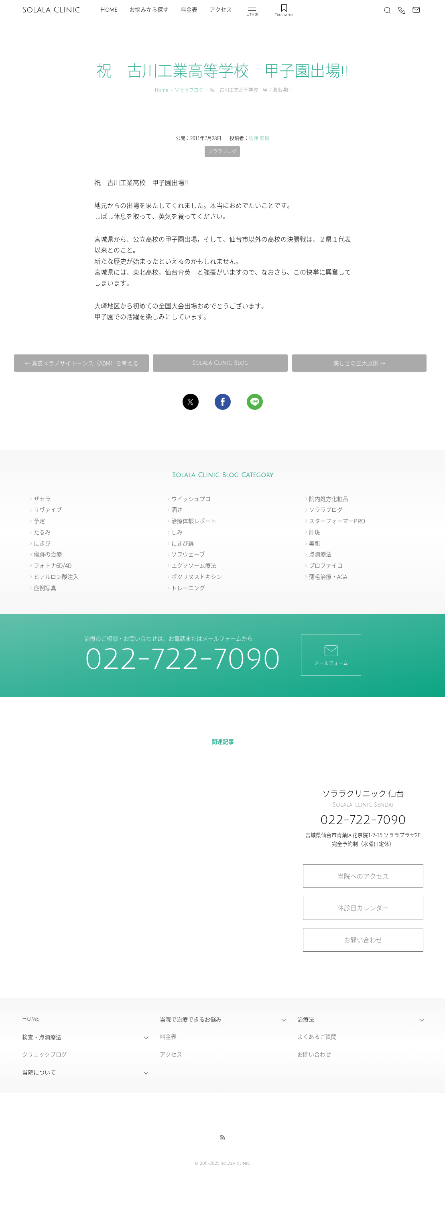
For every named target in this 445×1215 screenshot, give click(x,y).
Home (108, 10)
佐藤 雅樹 (259, 137)
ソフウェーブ (188, 554)
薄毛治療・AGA (328, 576)
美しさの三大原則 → (359, 363)
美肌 (314, 543)
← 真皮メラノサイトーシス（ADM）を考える (81, 363)
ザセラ (42, 499)
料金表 (189, 10)
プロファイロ (326, 565)
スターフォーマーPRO (337, 521)
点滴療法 (320, 554)
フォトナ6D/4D (52, 565)
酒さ (177, 509)
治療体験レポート (193, 521)
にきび (42, 543)
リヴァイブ (48, 509)
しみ (177, 532)
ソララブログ (189, 89)
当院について (39, 1072)
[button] (191, 402)
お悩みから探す (149, 10)
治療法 (305, 1019)
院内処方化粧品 (328, 499)
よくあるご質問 (317, 1036)
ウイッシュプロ (191, 499)
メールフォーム (331, 654)
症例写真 (45, 588)
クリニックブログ (44, 1054)
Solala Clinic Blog (220, 363)
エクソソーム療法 (193, 565)
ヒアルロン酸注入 (56, 576)
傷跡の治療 (48, 554)
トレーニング (188, 588)
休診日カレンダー (363, 907)
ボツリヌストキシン (196, 576)
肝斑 (314, 532)
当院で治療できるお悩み (190, 1019)
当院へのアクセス (363, 876)
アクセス (220, 10)
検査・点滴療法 (41, 1037)
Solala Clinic (51, 10)
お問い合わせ (363, 939)
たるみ (42, 532)
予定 (39, 521)
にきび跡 (182, 543)
